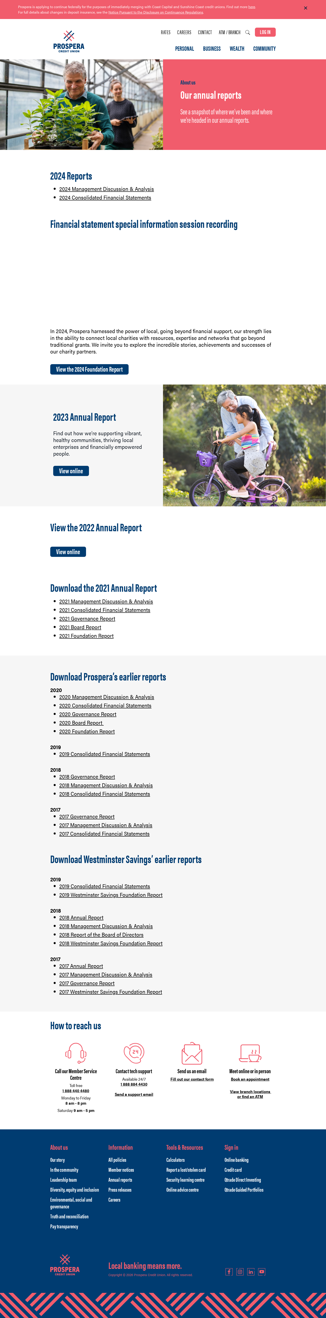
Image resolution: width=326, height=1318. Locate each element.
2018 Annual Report (81, 917)
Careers (184, 32)
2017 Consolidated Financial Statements (104, 833)
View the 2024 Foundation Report (89, 369)
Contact (205, 32)
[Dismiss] (305, 8)
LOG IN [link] (265, 32)
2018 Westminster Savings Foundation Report (111, 943)
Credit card (233, 1169)
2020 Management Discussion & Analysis (106, 696)
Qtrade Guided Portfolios (244, 1189)
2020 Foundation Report (87, 731)
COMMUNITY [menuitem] (264, 49)
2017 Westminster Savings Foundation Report (110, 991)
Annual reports (120, 1179)
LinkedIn (250, 1271)
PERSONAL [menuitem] (184, 49)
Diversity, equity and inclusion (74, 1189)
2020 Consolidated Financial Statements (105, 705)
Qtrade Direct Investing (243, 1179)
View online (71, 470)
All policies (117, 1159)
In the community (64, 1169)
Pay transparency (64, 1226)
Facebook (229, 1271)
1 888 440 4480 (75, 1090)
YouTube (261, 1271)
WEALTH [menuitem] (237, 49)
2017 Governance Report (87, 816)
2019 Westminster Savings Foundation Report (111, 894)
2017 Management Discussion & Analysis (105, 825)
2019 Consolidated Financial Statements (104, 754)
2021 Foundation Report (86, 635)
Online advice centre (182, 1189)
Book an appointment (250, 1079)
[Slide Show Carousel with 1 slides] (163, 12)
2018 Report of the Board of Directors (101, 934)
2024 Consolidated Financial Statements (105, 197)
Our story (57, 1159)
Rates (165, 32)
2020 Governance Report (87, 714)
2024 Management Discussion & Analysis (106, 188)
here (251, 6)
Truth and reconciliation (69, 1216)
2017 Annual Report (81, 965)
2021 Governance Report (87, 618)
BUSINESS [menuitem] (212, 49)
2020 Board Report (81, 722)
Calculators (175, 1159)
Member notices (121, 1169)
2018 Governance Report (87, 776)
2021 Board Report (80, 627)
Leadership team (63, 1179)
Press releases (120, 1189)
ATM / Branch (229, 32)
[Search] (248, 32)
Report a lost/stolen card (186, 1169)
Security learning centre (185, 1179)
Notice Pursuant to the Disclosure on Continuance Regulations (155, 12)
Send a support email (134, 1094)
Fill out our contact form (192, 1079)
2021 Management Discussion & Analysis (106, 601)
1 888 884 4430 (134, 1084)
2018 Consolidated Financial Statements (104, 793)
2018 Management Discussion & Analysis (106, 785)
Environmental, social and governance (71, 1202)
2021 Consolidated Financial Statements (104, 609)
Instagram (240, 1271)
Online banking (237, 1159)
